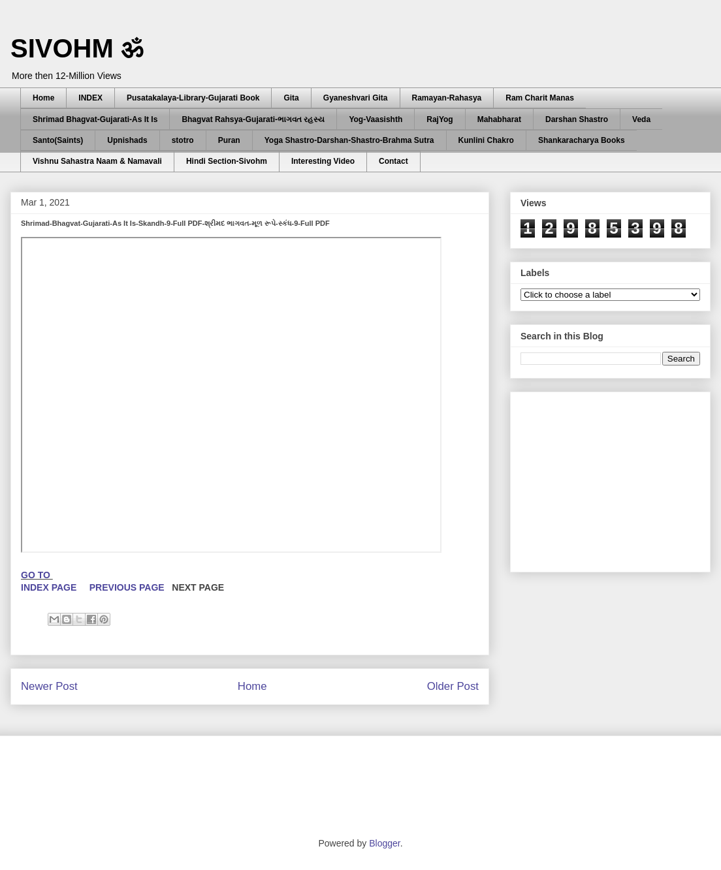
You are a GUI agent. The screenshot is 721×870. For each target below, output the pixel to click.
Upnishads (127, 140)
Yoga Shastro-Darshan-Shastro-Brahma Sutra (349, 140)
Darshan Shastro (576, 119)
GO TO (37, 575)
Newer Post (49, 686)
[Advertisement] (247, 785)
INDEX (90, 97)
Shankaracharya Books (581, 140)
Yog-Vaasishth (375, 119)
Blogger (384, 843)
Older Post (453, 686)
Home (43, 97)
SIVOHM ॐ (77, 48)
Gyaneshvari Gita (355, 97)
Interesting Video (323, 161)
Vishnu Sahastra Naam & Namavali (97, 161)
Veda (641, 119)
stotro (183, 140)
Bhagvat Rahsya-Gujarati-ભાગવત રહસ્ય (253, 119)
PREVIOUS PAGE (127, 587)
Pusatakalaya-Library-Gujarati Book (193, 97)
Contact (393, 161)
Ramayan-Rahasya (447, 97)
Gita (290, 97)
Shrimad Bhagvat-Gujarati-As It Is (95, 119)
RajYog (439, 119)
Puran (229, 140)
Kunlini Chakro (486, 140)
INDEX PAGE (50, 587)
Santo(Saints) (58, 140)
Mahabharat (499, 119)
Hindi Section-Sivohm (226, 161)
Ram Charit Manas (539, 97)
